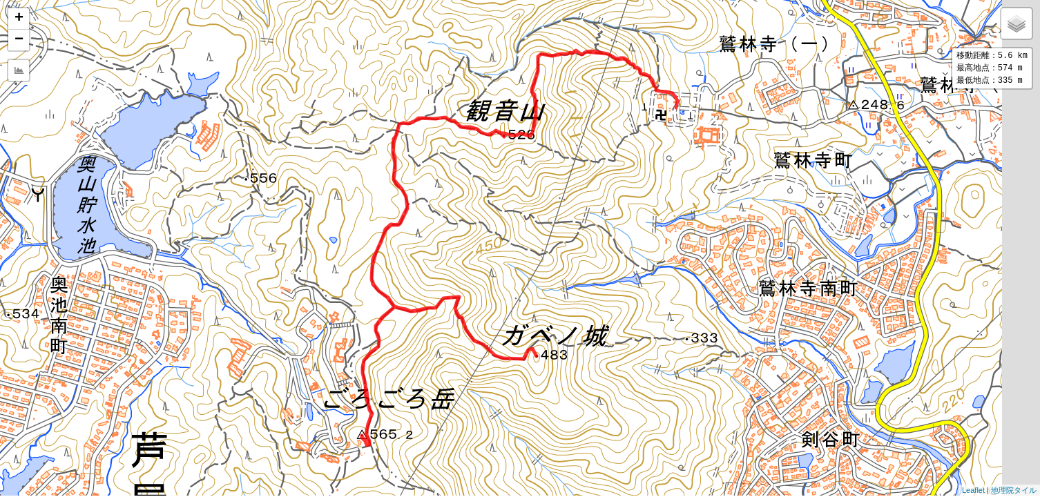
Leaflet (973, 490)
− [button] (19, 40)
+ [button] (19, 18)
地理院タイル (1014, 490)
